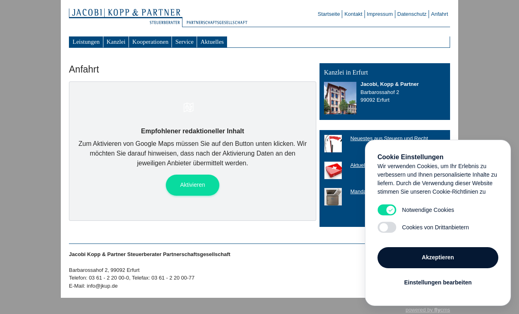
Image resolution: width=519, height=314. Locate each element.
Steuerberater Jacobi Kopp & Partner (130, 18)
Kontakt (353, 14)
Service (184, 41)
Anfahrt (439, 14)
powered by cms (427, 310)
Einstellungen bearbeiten (438, 282)
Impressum (380, 14)
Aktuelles (212, 41)
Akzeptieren (438, 257)
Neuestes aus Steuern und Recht (389, 138)
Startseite (329, 14)
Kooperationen (150, 41)
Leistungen (86, 41)
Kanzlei (116, 41)
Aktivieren (192, 185)
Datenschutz (412, 14)
